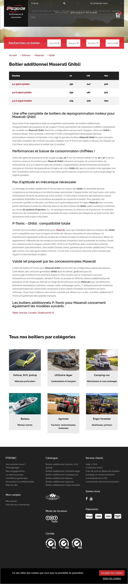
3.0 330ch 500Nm (21, 84)
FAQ (33, 17)
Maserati (39, 55)
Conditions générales (17, 478)
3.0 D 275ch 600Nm (22, 101)
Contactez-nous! (99, 3)
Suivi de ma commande (18, 504)
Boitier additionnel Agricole (60, 481)
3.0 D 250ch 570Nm (22, 92)
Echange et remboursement (100, 474)
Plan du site (12, 485)
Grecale (23, 312)
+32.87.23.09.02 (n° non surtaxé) (83, 12)
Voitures (26, 55)
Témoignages (13, 467)
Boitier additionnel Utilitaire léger (63, 471)
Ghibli (52, 55)
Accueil (13, 55)
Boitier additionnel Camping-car (62, 474)
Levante (32, 312)
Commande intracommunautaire (102, 481)
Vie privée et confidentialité (20, 481)
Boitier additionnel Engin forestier (63, 485)
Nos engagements (15, 471)
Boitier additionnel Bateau (59, 478)
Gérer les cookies (112, 578)
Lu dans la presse (14, 474)
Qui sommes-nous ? (16, 464)
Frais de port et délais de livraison (103, 471)
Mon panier (11, 501)
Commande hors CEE (96, 478)
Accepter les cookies (111, 573)
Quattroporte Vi (46, 312)
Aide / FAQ (91, 464)
